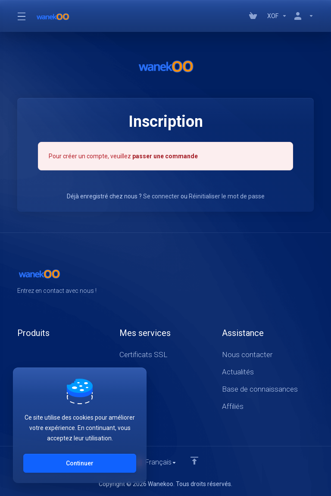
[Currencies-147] (277, 16)
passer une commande (165, 155)
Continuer (80, 463)
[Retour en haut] (195, 460)
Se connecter (161, 195)
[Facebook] (286, 279)
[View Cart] (255, 16)
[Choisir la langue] (155, 462)
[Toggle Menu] (21, 16)
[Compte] (302, 16)
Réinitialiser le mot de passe (227, 195)
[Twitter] (300, 279)
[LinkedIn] (314, 279)
